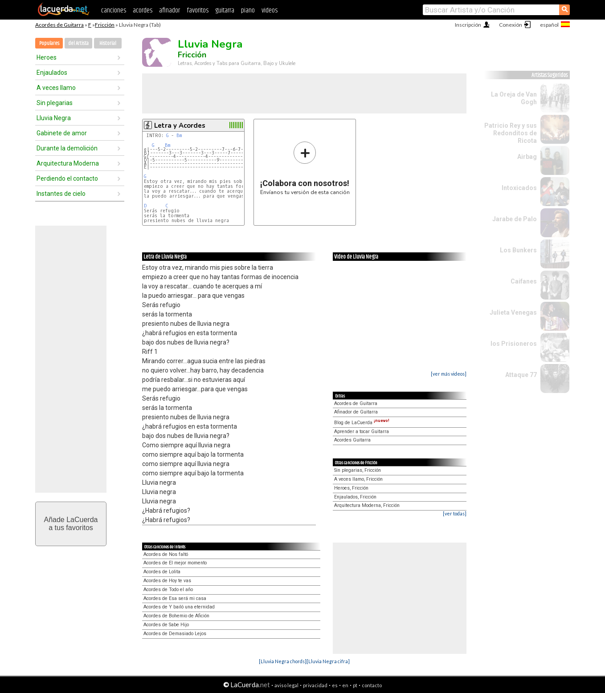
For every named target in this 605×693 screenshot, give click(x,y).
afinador (169, 10)
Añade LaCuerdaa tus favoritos (71, 523)
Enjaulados (52, 72)
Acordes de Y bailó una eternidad (179, 607)
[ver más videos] (448, 374)
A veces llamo (56, 87)
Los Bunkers (518, 250)
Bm (179, 135)
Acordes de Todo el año (168, 589)
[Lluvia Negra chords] (283, 661)
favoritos (197, 10)
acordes (142, 10)
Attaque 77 (521, 374)
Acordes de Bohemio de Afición (176, 616)
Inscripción (468, 24)
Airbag (527, 156)
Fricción (104, 24)
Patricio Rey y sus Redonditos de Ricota (510, 133)
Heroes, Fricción (351, 488)
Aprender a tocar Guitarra (361, 431)
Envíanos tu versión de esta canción (305, 168)
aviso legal (286, 685)
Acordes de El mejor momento (175, 563)
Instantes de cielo (61, 193)
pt (355, 685)
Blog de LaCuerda (361, 423)
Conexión (510, 24)
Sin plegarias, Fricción (357, 470)
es (335, 685)
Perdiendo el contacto (67, 178)
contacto (372, 685)
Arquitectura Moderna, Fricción (367, 505)
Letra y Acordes (179, 125)
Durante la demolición (67, 148)
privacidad (315, 685)
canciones (113, 10)
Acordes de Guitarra (59, 24)
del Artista (78, 43)
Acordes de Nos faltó (165, 554)
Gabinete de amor (62, 133)
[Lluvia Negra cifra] (328, 661)
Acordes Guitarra (352, 440)
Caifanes (524, 281)
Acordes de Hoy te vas (167, 581)
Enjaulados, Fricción (355, 497)
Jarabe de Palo (514, 219)
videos (270, 10)
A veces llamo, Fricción (358, 479)
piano (248, 10)
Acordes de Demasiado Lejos (174, 633)
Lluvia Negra (54, 118)
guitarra (224, 10)
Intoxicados (519, 187)
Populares (49, 43)
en (345, 685)
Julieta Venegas (513, 312)
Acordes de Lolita (161, 572)
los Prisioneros (514, 343)
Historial (107, 43)
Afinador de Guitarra (356, 412)
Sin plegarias (55, 102)
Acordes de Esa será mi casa (174, 598)
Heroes (47, 57)
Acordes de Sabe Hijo (166, 625)
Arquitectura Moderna (68, 163)
